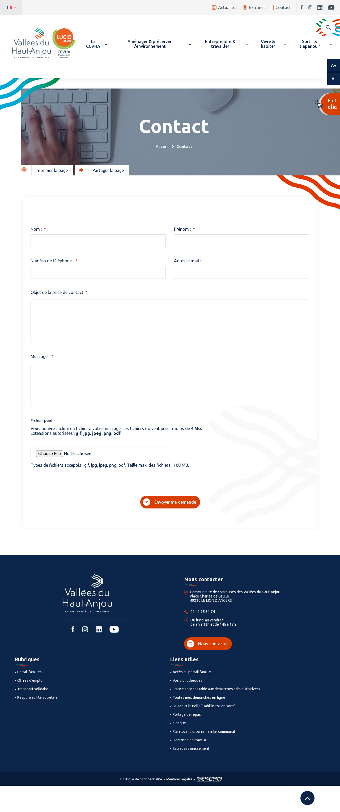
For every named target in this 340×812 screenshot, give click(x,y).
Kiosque (179, 723)
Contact (280, 7)
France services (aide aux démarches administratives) (216, 689)
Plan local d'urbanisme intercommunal (204, 731)
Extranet (254, 7)
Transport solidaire (32, 689)
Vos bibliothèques (187, 680)
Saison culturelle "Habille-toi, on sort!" (204, 706)
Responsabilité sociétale (37, 697)
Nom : (38, 229)
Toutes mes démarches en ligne (199, 697)
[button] (95, 44)
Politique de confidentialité (141, 779)
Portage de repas (187, 714)
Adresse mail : (187, 260)
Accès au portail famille (192, 672)
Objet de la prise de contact (59, 292)
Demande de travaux (190, 740)
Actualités (224, 7)
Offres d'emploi (30, 680)
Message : (42, 356)
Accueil (162, 146)
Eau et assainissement (191, 748)
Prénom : (184, 229)
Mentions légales (179, 779)
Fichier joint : (43, 420)
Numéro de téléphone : (54, 260)
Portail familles (29, 672)
